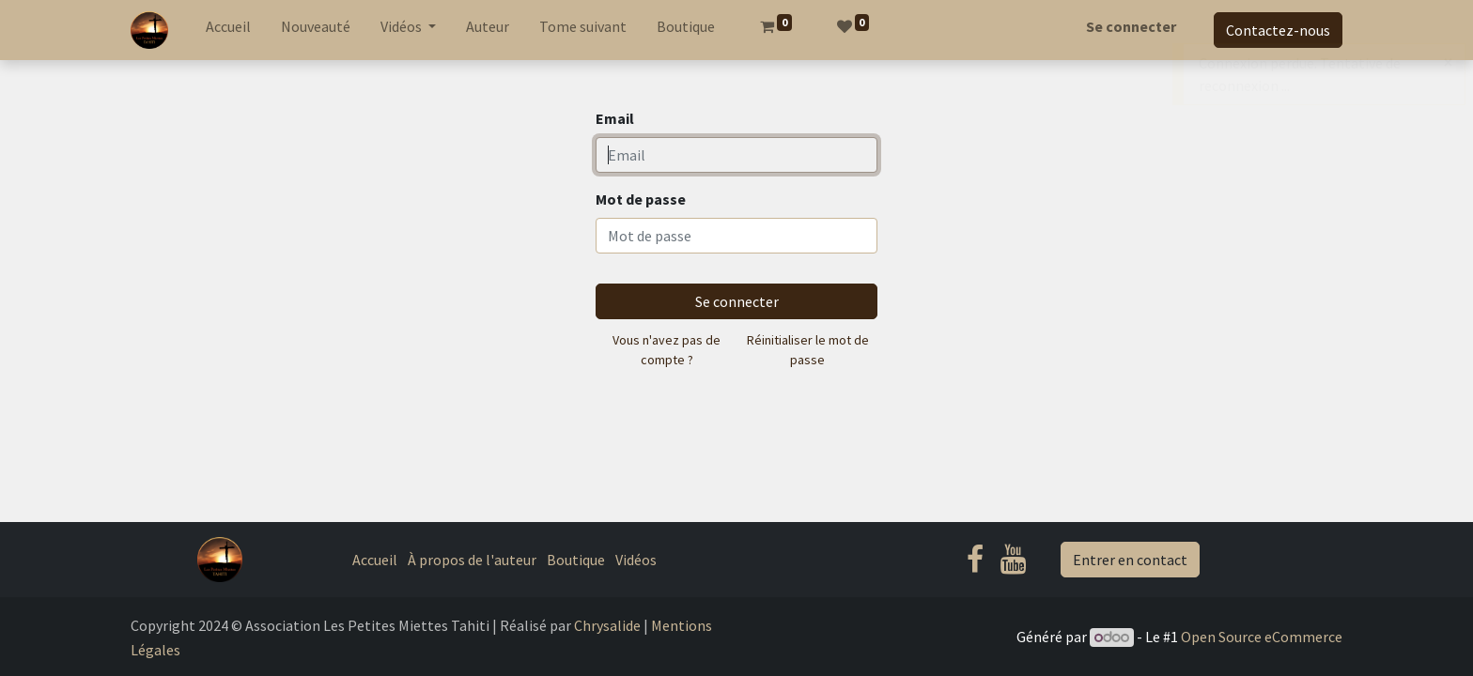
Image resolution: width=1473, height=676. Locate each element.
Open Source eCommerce (1261, 636)
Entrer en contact (1130, 559)
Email (615, 118)
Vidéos (636, 559)
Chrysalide (607, 625)
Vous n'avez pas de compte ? (666, 349)
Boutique (576, 559)
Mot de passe (641, 199)
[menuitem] (228, 30)
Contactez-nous (1278, 30)
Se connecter (1131, 26)
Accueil (374, 559)
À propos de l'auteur (472, 559)
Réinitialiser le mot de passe (808, 349)
